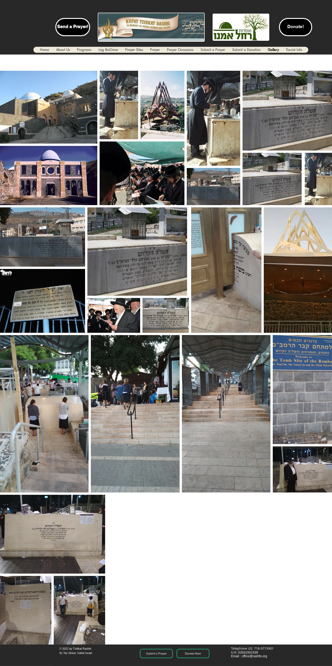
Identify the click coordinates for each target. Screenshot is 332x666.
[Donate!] (295, 27)
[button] (293, 50)
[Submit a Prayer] (156, 653)
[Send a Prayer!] (72, 27)
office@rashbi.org (254, 656)
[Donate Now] (193, 653)
